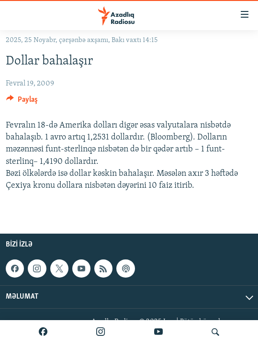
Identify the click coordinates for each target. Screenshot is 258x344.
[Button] (22, 102)
